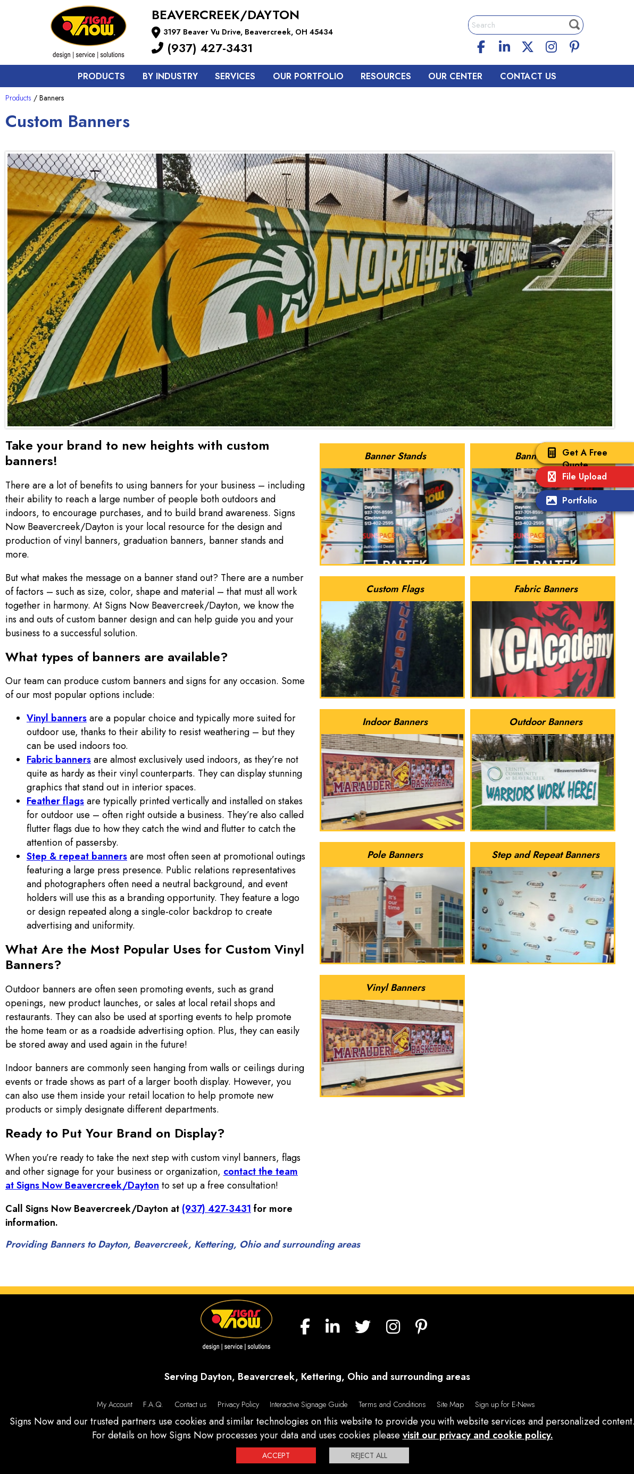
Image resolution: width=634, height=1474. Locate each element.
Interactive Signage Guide (308, 1404)
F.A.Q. (153, 1404)
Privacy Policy (238, 1404)
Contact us (528, 76)
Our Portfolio (308, 76)
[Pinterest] (574, 45)
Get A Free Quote (574, 459)
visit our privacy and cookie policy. (478, 1435)
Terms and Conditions (392, 1404)
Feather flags (55, 801)
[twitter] (527, 45)
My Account (114, 1404)
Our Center (455, 76)
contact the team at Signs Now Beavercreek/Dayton (151, 1178)
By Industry (170, 76)
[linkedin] (504, 45)
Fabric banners (59, 760)
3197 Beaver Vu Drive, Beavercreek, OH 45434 (248, 32)
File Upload (574, 477)
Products (101, 76)
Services (235, 76)
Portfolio (569, 501)
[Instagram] (551, 45)
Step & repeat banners (77, 856)
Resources (386, 76)
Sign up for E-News (505, 1404)
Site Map (450, 1404)
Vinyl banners (57, 718)
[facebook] (481, 45)
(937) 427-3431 (202, 47)
